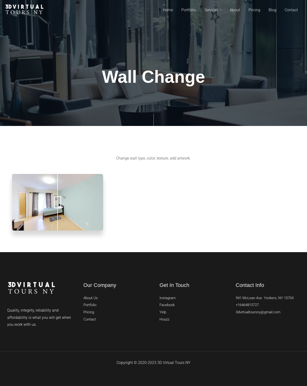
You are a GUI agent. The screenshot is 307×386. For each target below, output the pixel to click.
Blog (273, 10)
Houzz (164, 319)
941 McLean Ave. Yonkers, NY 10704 (267, 298)
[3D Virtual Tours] (24, 9)
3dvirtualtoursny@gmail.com (260, 312)
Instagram (168, 298)
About (238, 10)
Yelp (163, 312)
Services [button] (215, 10)
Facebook (167, 305)
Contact (291, 10)
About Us (91, 298)
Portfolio (193, 10)
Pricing (256, 10)
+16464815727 (249, 305)
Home (173, 10)
